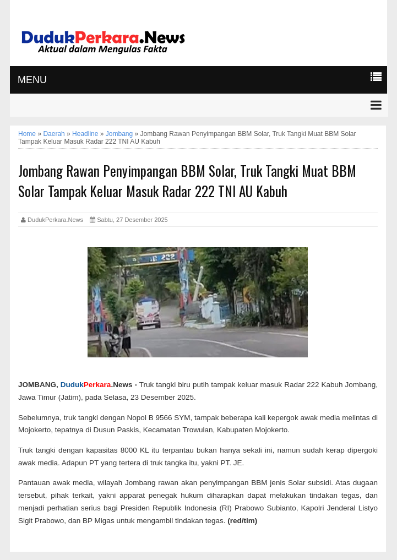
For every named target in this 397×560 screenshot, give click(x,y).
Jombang (119, 134)
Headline (85, 134)
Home (27, 134)
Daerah (53, 134)
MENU (32, 79)
